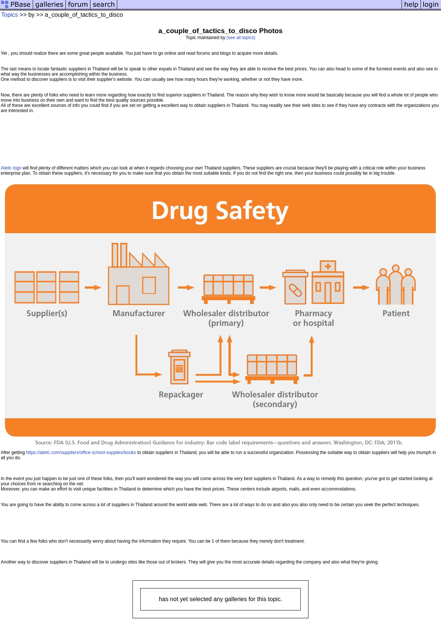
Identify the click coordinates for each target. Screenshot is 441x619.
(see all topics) (241, 37)
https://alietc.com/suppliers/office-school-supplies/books (81, 452)
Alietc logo (11, 168)
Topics (9, 15)
